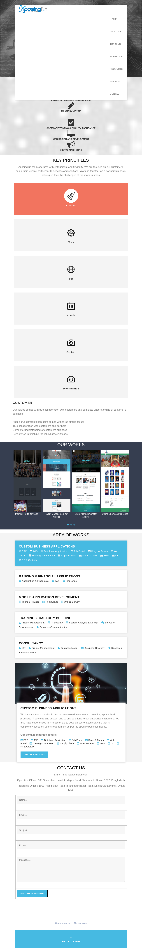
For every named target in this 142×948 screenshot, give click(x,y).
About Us (115, 31)
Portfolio (116, 56)
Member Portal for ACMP (27, 514)
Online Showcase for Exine (115, 514)
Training (115, 44)
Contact (115, 94)
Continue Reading (34, 755)
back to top (71, 938)
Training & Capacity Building (71, 622)
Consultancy (71, 647)
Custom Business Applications (71, 553)
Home (113, 19)
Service (115, 81)
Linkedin (81, 923)
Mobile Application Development (71, 599)
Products (116, 69)
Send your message (32, 893)
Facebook (63, 923)
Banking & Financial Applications (71, 579)
